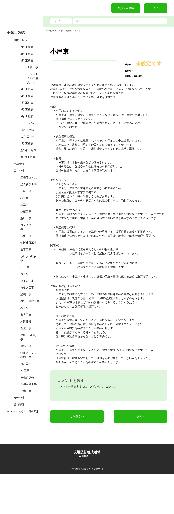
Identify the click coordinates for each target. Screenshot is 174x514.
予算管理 (19, 163)
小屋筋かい (77, 456)
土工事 (24, 204)
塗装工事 (25, 294)
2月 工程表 (26, 47)
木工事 (24, 274)
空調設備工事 (28, 384)
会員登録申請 (126, 8)
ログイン (155, 8)
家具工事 (25, 314)
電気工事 (25, 346)
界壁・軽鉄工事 (29, 301)
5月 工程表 (26, 89)
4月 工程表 (26, 60)
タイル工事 (27, 280)
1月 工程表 (26, 143)
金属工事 (25, 328)
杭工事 (24, 197)
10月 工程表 (27, 123)
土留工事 (32, 67)
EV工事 (24, 370)
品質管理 (19, 404)
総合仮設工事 (28, 184)
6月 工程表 (26, 95)
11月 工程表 (27, 129)
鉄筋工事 (25, 211)
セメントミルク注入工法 (32, 78)
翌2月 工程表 (28, 150)
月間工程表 (20, 40)
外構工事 (25, 390)
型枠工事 (25, 218)
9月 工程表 (26, 116)
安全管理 (19, 397)
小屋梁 (140, 456)
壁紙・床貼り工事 (29, 337)
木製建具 (25, 321)
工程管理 (19, 170)
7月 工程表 (26, 102)
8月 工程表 (26, 109)
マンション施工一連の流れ (23, 411)
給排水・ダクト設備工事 (29, 354)
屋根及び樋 (27, 377)
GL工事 (24, 267)
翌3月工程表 (27, 157)
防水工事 (25, 235)
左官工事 (25, 249)
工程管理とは (28, 177)
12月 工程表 (27, 136)
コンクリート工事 (29, 227)
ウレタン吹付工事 (29, 258)
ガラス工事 (27, 287)
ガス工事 (25, 363)
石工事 (24, 308)
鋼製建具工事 (28, 242)
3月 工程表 (26, 53)
